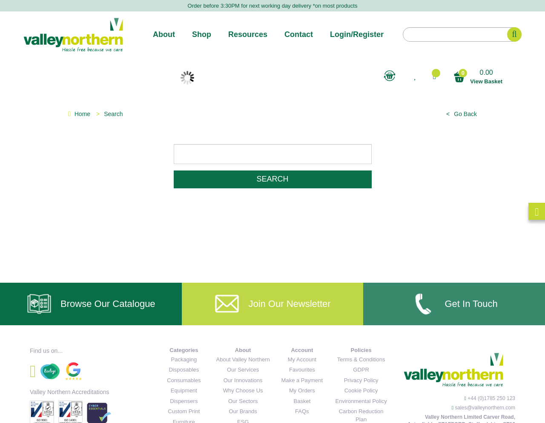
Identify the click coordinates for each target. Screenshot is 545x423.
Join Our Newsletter (272, 304)
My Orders (302, 390)
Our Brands (243, 411)
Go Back (465, 114)
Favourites (302, 369)
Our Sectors (243, 401)
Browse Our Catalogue (90, 304)
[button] (434, 76)
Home (79, 114)
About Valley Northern (243, 359)
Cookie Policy (361, 390)
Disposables (184, 369)
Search (272, 179)
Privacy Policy (361, 380)
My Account (302, 359)
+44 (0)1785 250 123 (491, 398)
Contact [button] (298, 34)
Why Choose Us (243, 390)
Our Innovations (243, 380)
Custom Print (184, 411)
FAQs (302, 411)
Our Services (243, 369)
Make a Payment (302, 380)
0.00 (477, 77)
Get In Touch (453, 304)
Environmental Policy (361, 401)
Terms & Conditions (361, 359)
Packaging (184, 359)
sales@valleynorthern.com (485, 408)
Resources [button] (247, 34)
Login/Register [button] (357, 34)
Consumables (184, 380)
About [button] (164, 34)
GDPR (361, 369)
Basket (302, 401)
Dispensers (184, 401)
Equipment (184, 390)
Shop (201, 34)
